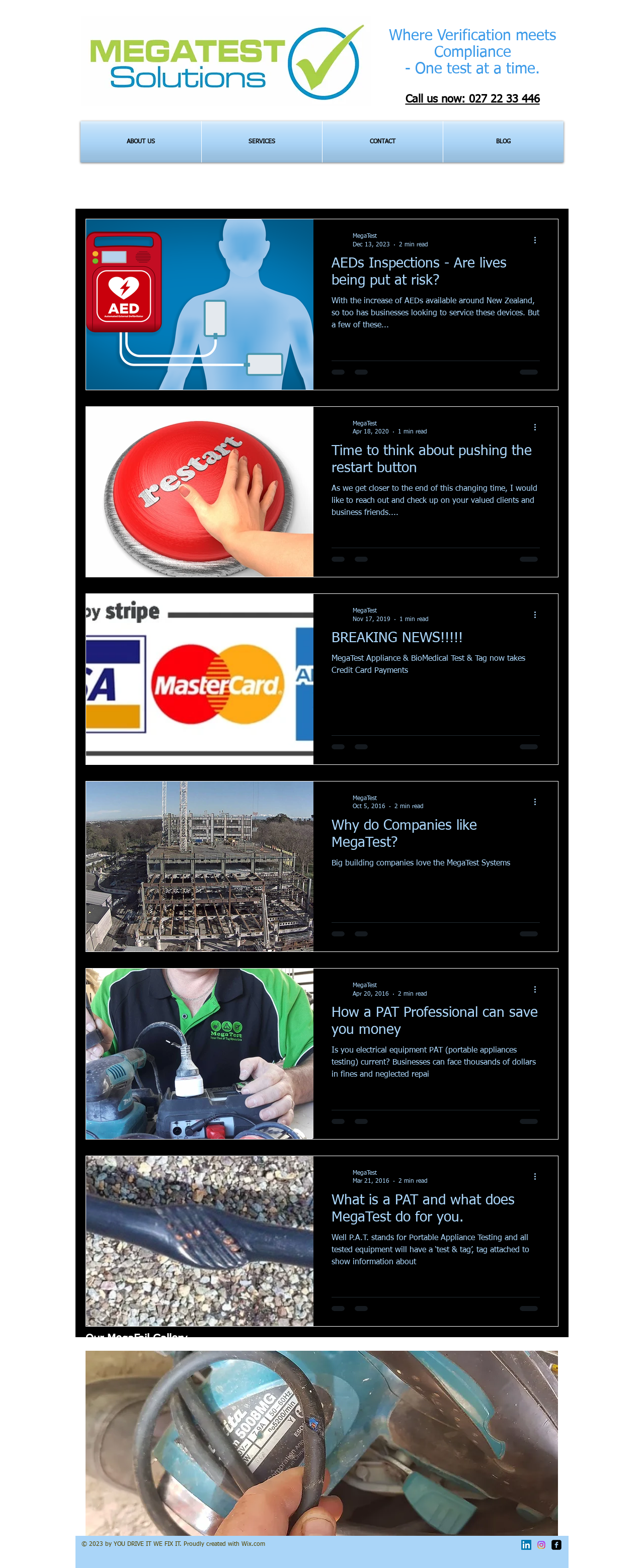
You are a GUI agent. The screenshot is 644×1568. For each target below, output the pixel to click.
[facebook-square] (556, 1545)
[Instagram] (541, 1545)
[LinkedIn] (526, 1545)
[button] (322, 1443)
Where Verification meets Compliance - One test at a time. (472, 53)
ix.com (256, 1544)
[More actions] (538, 240)
